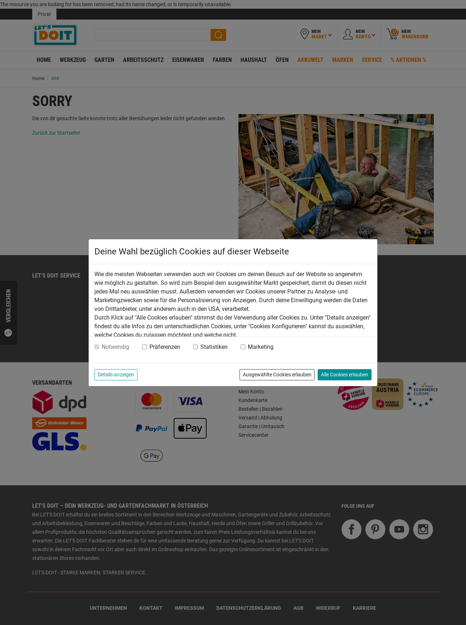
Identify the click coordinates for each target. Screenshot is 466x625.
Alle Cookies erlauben (344, 374)
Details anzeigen (116, 374)
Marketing (261, 346)
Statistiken (214, 346)
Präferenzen (164, 346)
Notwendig (115, 346)
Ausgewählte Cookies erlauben (277, 374)
